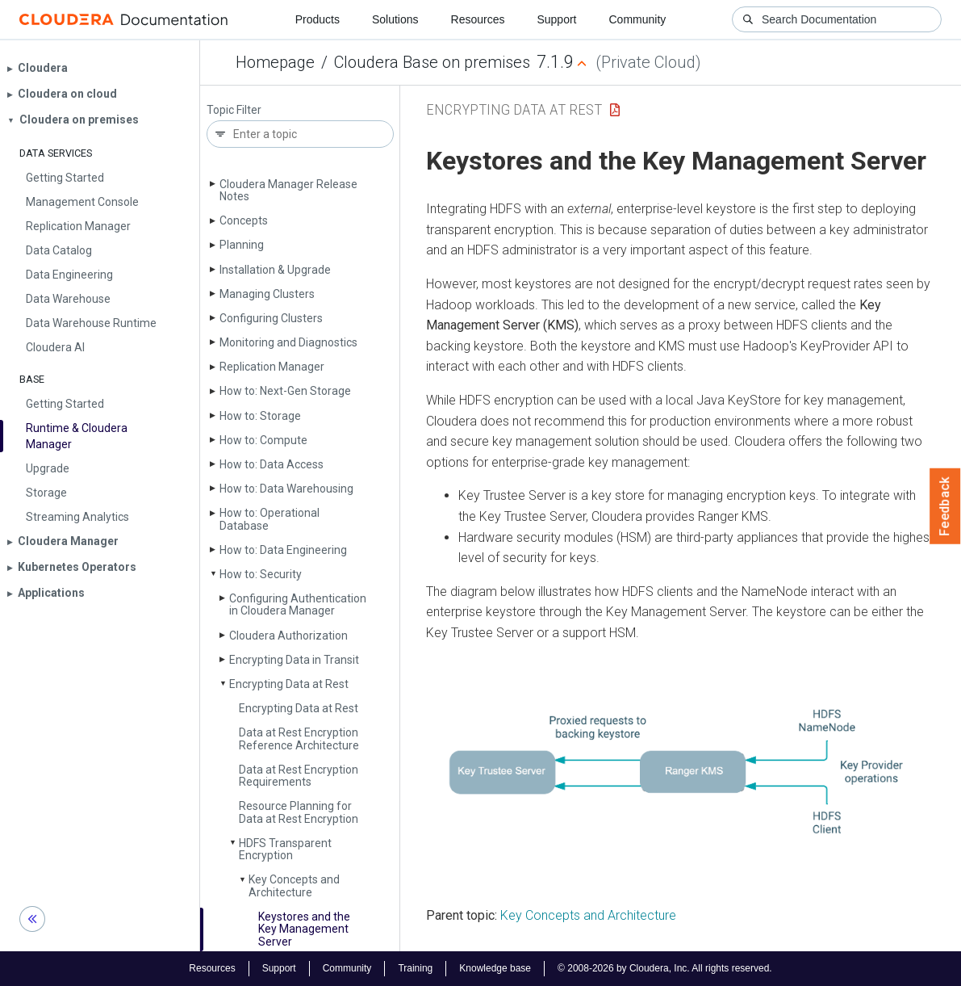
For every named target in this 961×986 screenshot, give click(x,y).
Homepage (275, 62)
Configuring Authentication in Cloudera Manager (297, 604)
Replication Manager (271, 366)
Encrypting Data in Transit (294, 659)
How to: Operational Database (269, 518)
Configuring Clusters (271, 318)
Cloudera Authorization (288, 635)
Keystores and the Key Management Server (304, 929)
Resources (478, 19)
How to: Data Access (271, 464)
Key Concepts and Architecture (294, 885)
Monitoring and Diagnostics (288, 342)
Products (317, 19)
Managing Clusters (267, 293)
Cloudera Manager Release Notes (288, 190)
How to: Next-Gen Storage (285, 390)
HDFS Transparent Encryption (285, 849)
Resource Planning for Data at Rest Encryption (298, 811)
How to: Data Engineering (283, 549)
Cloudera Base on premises (432, 62)
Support (556, 19)
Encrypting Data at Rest (289, 684)
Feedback (945, 506)
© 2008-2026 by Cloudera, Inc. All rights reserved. (665, 968)
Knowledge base (495, 968)
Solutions (395, 19)
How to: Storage (260, 415)
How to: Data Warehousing (286, 488)
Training (415, 968)
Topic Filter (234, 110)
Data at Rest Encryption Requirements (298, 775)
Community (637, 19)
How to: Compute (263, 440)
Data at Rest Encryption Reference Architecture (299, 738)
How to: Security (260, 574)
